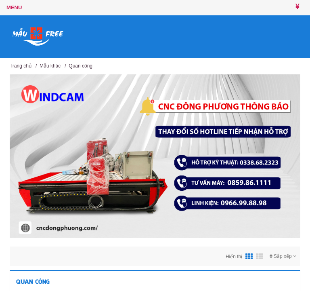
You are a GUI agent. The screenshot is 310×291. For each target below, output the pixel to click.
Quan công (80, 66)
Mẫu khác (50, 66)
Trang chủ (20, 66)
